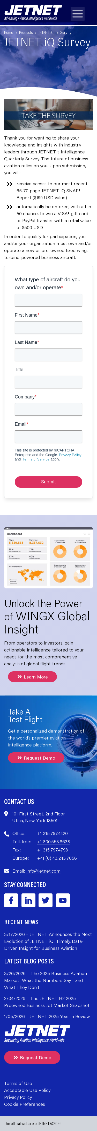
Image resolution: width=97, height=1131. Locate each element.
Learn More (32, 677)
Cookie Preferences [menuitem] (24, 1104)
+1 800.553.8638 (53, 841)
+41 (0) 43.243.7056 (57, 858)
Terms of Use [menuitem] (18, 1083)
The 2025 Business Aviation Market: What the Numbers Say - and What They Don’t (45, 980)
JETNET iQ (46, 32)
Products (26, 32)
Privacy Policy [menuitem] (18, 1097)
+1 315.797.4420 (52, 833)
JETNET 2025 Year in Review (60, 1016)
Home (8, 32)
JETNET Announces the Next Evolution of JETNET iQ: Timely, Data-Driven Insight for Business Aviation (48, 941)
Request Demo (36, 758)
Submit (48, 481)
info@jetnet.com (43, 871)
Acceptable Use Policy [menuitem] (27, 1090)
